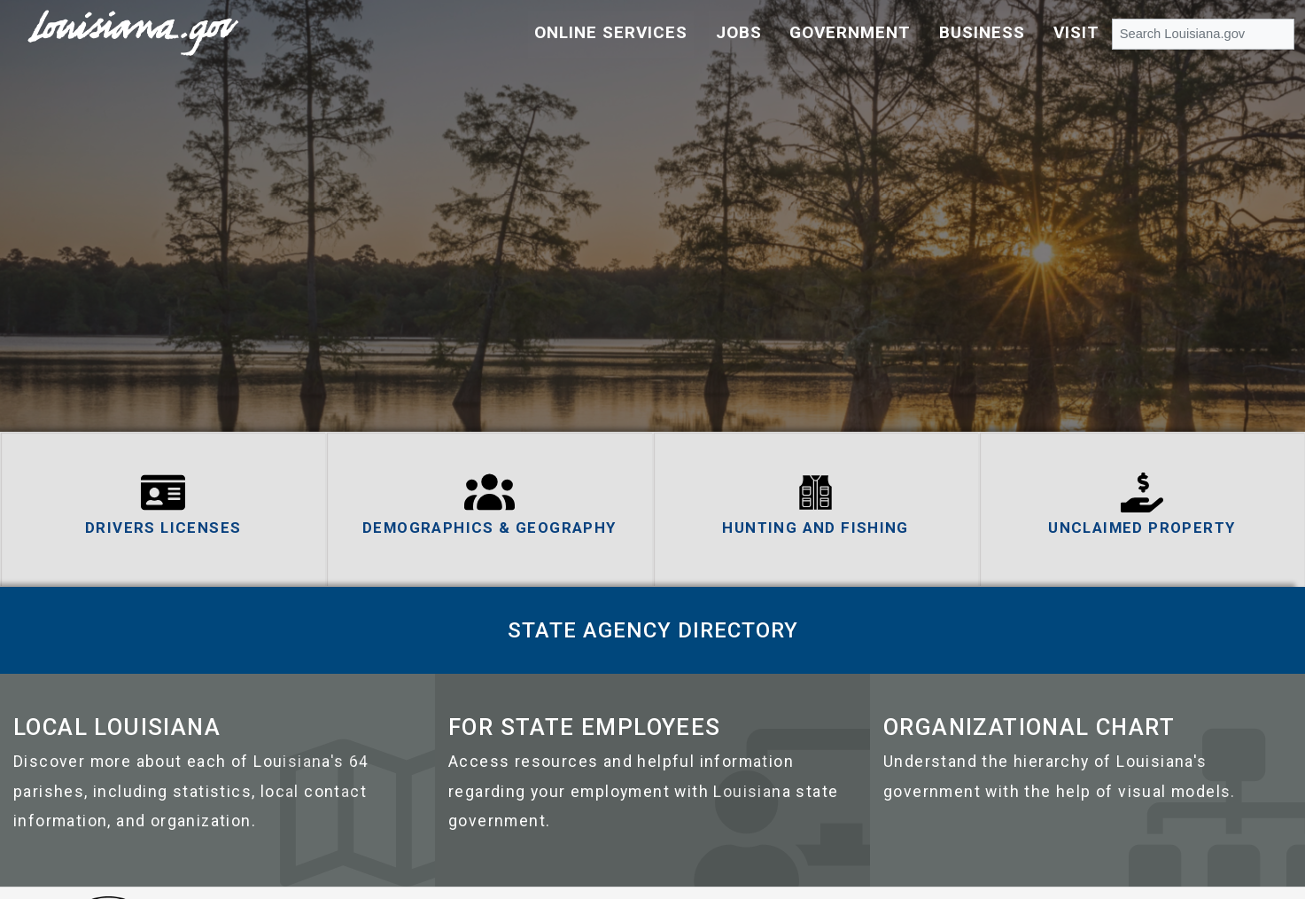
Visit (1076, 32)
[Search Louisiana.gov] (1203, 33)
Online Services (610, 32)
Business (982, 32)
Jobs (739, 32)
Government (850, 32)
